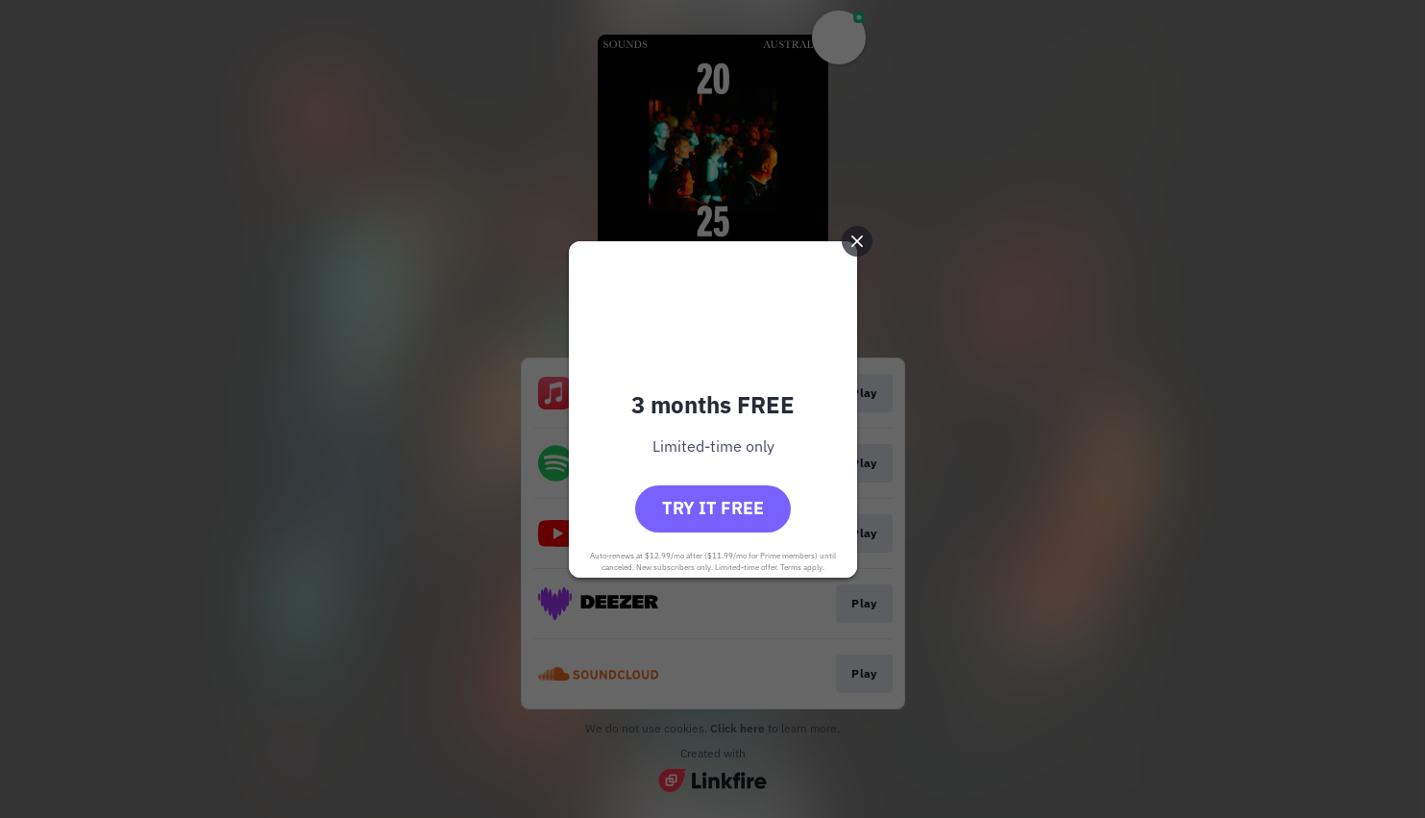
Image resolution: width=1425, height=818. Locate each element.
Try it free (713, 508)
